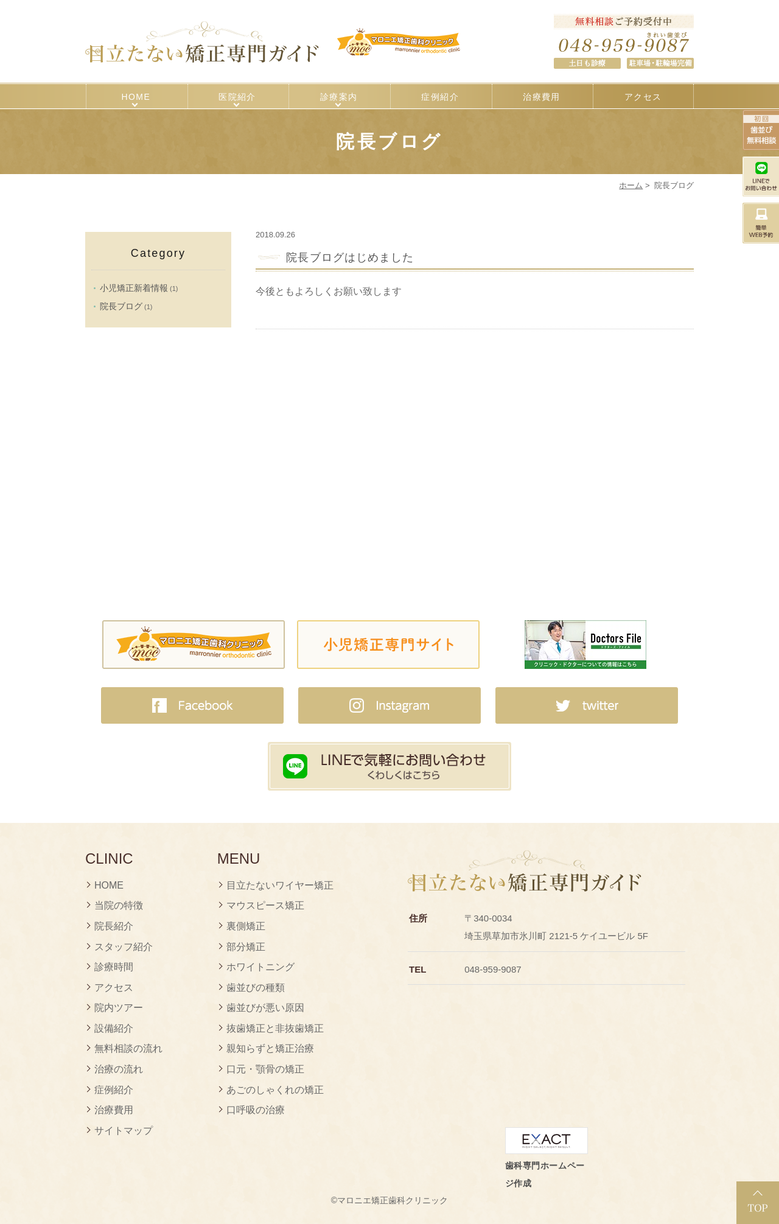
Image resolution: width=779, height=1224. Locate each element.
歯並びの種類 (255, 987)
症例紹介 (440, 97)
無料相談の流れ (128, 1048)
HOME (136, 97)
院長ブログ (121, 306)
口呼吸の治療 (255, 1110)
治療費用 (542, 97)
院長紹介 (113, 926)
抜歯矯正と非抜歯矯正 (275, 1028)
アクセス (643, 97)
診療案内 (339, 97)
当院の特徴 (118, 905)
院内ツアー (118, 1007)
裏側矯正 (245, 926)
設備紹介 (113, 1028)
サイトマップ (123, 1130)
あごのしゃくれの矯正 (275, 1090)
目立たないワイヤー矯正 (280, 885)
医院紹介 (237, 97)
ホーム (631, 185)
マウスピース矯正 (265, 905)
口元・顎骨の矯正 (265, 1069)
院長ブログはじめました (350, 257)
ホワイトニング (260, 967)
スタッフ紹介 (123, 947)
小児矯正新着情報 (134, 288)
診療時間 (113, 967)
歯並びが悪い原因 (265, 1007)
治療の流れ (118, 1069)
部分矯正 (245, 947)
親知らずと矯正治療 (270, 1048)
